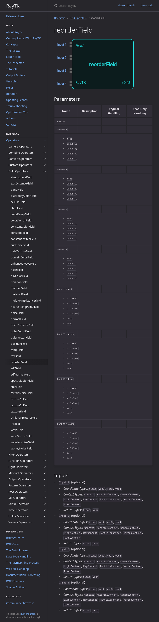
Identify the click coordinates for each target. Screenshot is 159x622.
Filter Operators (19, 454)
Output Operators (20, 479)
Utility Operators (19, 516)
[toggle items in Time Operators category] (45, 510)
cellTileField (18, 202)
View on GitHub (126, 5)
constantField (19, 233)
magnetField (19, 288)
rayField (16, 356)
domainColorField (22, 257)
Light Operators (19, 467)
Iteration (11, 94)
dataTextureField (21, 251)
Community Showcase (20, 603)
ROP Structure (15, 538)
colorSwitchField (21, 220)
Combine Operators (21, 152)
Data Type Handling (18, 556)
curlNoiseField (20, 245)
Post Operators (18, 491)
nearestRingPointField (25, 306)
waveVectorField (21, 436)
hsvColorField (19, 276)
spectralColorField (22, 380)
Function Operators (21, 461)
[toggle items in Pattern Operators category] (45, 485)
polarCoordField (21, 331)
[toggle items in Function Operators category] (45, 461)
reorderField (19, 362)
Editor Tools (13, 57)
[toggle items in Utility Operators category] (45, 516)
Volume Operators (20, 522)
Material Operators (21, 473)
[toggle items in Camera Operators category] (45, 146)
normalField (18, 319)
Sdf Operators (17, 498)
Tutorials (11, 69)
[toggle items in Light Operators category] (45, 467)
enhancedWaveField (23, 263)
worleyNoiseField (21, 448)
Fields (10, 87)
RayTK (13, 6)
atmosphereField (21, 177)
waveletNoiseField (22, 442)
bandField (17, 189)
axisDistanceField (22, 183)
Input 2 (61, 58)
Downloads (147, 5)
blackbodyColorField (24, 196)
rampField (17, 350)
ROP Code (12, 544)
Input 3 (61, 70)
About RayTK (14, 32)
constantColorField (23, 226)
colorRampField (21, 214)
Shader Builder (15, 587)
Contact (11, 124)
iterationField (19, 282)
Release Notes (15, 16)
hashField (17, 270)
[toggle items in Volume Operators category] (45, 522)
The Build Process (17, 550)
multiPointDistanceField (26, 300)
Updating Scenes (16, 100)
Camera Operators (20, 146)
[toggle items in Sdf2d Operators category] (45, 504)
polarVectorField (21, 337)
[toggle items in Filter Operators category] (45, 455)
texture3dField (20, 405)
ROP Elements (15, 581)
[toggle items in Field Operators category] (45, 171)
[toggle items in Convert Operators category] (45, 159)
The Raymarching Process (22, 562)
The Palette (13, 50)
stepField (16, 387)
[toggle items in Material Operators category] (45, 473)
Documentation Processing (23, 575)
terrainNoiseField (22, 393)
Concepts (12, 44)
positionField (19, 343)
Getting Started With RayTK (23, 38)
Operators (12, 140)
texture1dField (20, 399)
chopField (17, 208)
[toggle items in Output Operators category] (45, 479)
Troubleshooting (16, 106)
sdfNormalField (20, 374)
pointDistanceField (22, 325)
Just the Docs (28, 613)
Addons (11, 118)
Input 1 (61, 44)
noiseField (17, 313)
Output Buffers (15, 75)
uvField (15, 424)
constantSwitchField (23, 239)
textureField (18, 411)
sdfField (16, 368)
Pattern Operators (20, 485)
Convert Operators (20, 159)
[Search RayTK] (81, 5)
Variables (12, 81)
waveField (17, 430)
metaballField (19, 294)
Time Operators (18, 510)
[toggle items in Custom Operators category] (45, 165)
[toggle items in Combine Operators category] (45, 153)
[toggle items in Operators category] (45, 140)
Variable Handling (17, 569)
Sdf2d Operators (19, 504)
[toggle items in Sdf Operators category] (45, 498)
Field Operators (18, 171)
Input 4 (61, 84)
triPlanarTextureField (24, 417)
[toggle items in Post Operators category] (45, 492)
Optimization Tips (17, 112)
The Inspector (15, 63)
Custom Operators (20, 165)
